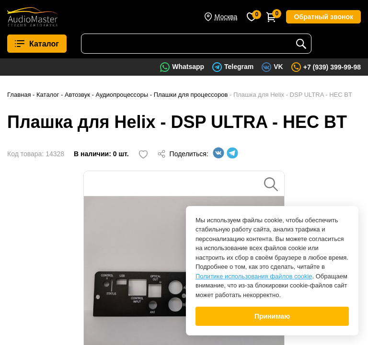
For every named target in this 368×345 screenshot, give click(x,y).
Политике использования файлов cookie (254, 276)
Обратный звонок (323, 17)
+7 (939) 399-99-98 (332, 67)
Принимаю (272, 316)
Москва (226, 16)
